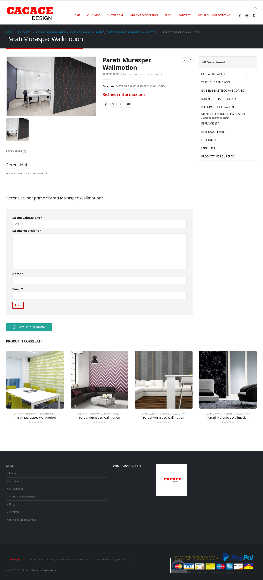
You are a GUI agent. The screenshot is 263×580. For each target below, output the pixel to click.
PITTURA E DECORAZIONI (220, 107)
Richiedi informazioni (124, 94)
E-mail (129, 104)
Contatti (184, 15)
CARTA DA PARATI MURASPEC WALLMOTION (141, 86)
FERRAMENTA (220, 123)
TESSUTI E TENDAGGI (215, 82)
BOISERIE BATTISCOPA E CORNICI (223, 90)
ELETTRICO (218, 140)
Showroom (115, 15)
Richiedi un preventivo (214, 15)
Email (17, 289)
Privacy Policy (30, 570)
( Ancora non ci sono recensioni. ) (141, 74)
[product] (35, 380)
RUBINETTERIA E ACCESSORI (219, 99)
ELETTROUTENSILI (223, 132)
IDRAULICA (217, 148)
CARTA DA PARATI (224, 74)
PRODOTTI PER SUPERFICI (218, 156)
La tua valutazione (27, 218)
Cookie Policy (49, 570)
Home (76, 15)
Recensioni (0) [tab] (16, 151)
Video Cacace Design (144, 15)
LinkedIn (121, 104)
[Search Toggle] (255, 7)
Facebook (106, 104)
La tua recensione (27, 231)
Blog (168, 15)
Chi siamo (93, 15)
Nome (18, 274)
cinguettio (113, 104)
